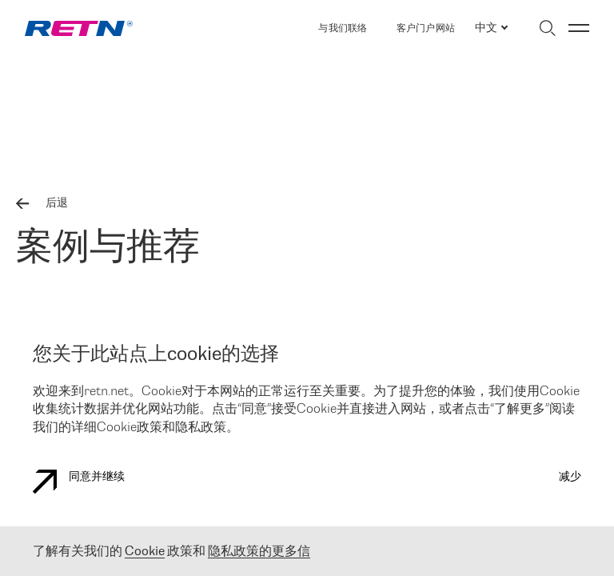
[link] (79, 28)
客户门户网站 (426, 28)
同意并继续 (79, 482)
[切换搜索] (547, 28)
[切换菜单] (578, 28)
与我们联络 (342, 28)
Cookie (145, 552)
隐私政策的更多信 (259, 552)
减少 (570, 477)
